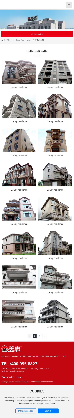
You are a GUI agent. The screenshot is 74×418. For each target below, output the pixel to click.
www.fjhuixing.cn (16, 371)
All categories (37, 34)
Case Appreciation (23, 40)
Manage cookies (25, 411)
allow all (48, 411)
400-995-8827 (24, 363)
